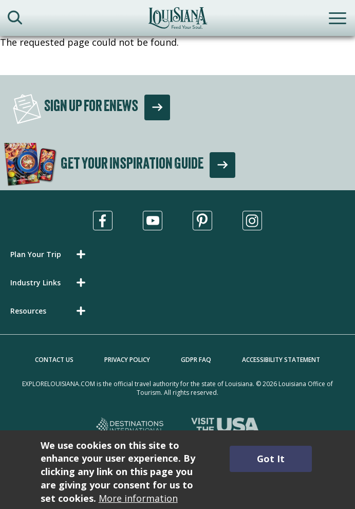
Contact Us (54, 359)
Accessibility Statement (281, 359)
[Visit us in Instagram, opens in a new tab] (252, 220)
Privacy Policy (127, 359)
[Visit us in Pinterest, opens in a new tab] (202, 220)
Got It (271, 458)
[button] (49, 254)
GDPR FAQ (196, 359)
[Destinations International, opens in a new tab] (130, 427)
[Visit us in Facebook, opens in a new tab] (103, 220)
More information (138, 498)
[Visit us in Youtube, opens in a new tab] (152, 220)
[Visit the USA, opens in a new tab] (225, 427)
